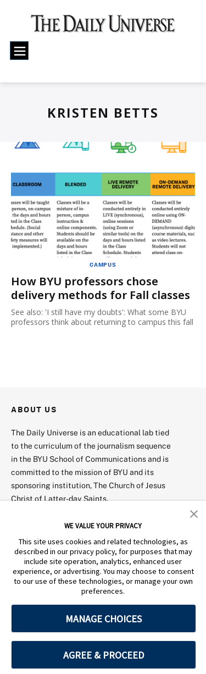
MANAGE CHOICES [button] (103, 618)
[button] (194, 512)
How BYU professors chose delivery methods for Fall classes (100, 288)
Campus (103, 264)
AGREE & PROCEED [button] (103, 655)
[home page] (103, 27)
